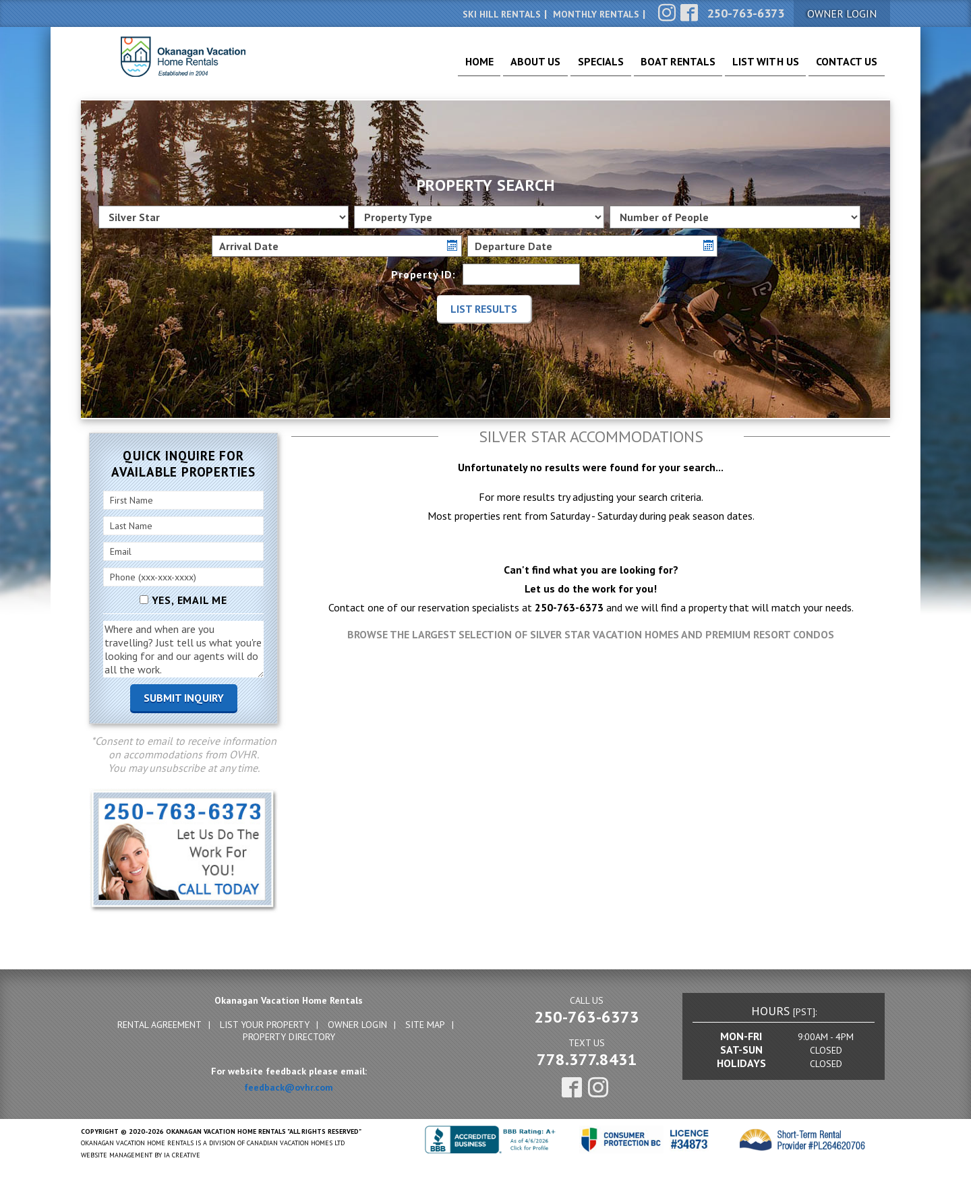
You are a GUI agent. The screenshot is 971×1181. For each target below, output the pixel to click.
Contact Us (842, 67)
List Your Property (265, 1025)
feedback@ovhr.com (288, 1087)
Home (427, 67)
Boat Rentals (653, 67)
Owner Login (357, 1025)
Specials (565, 67)
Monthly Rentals (596, 14)
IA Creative (182, 1155)
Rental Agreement (159, 1025)
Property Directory (289, 1037)
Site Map (425, 1025)
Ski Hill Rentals (502, 14)
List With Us (750, 67)
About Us (492, 67)
